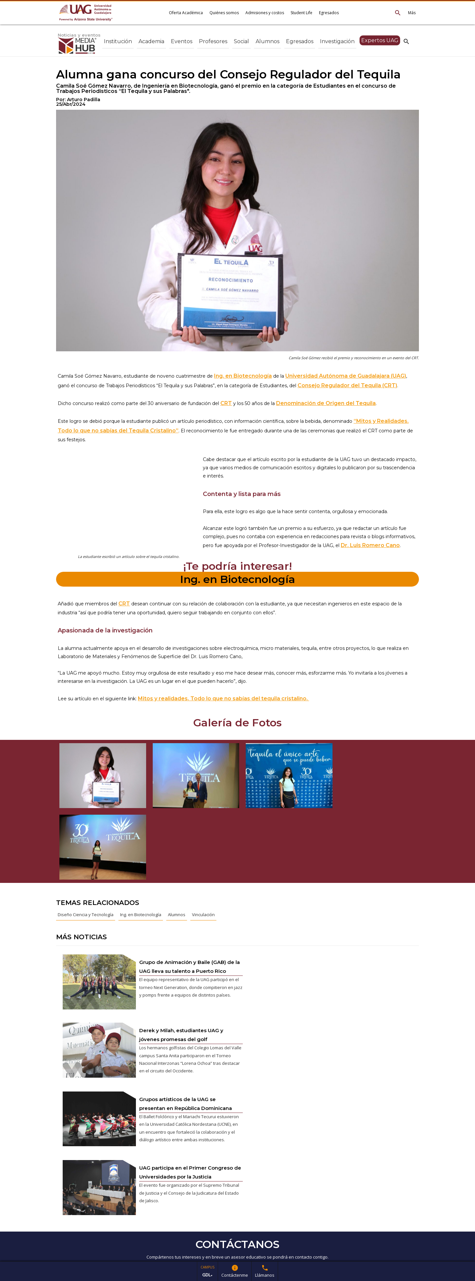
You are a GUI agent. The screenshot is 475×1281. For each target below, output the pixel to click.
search (406, 41)
